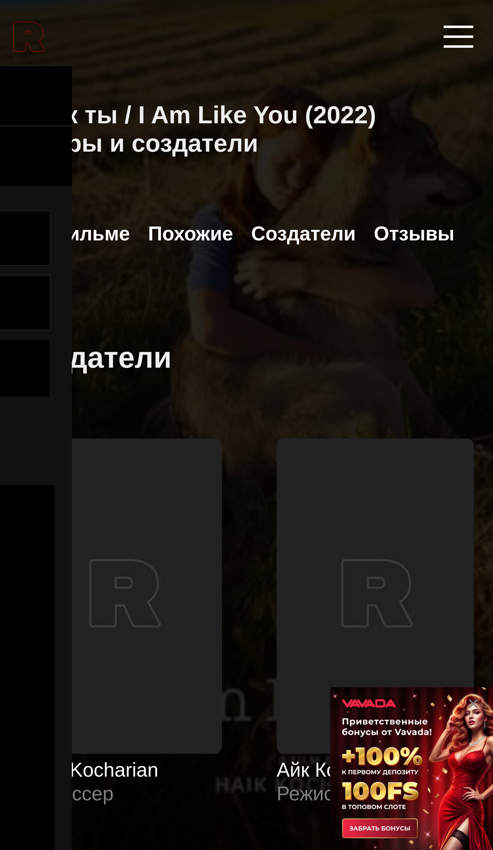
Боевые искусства (108, 742)
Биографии (81, 801)
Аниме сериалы (99, 683)
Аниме (62, 623)
